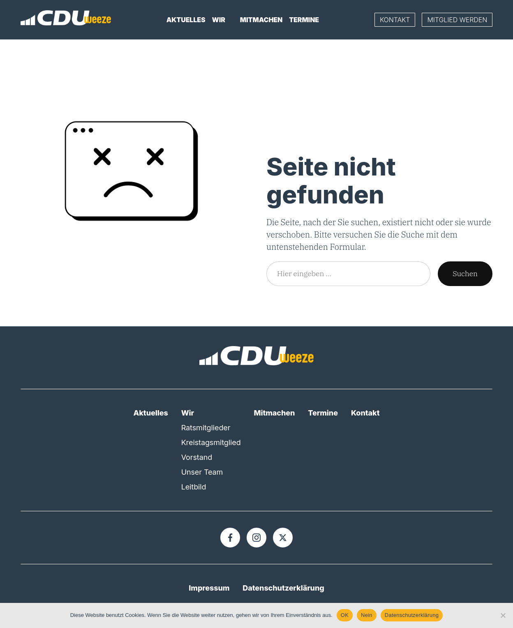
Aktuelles (186, 20)
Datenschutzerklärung (283, 587)
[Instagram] (256, 537)
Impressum (209, 587)
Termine (304, 20)
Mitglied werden (457, 20)
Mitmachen (261, 20)
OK (345, 615)
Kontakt (395, 20)
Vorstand (197, 457)
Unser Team (202, 471)
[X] (283, 537)
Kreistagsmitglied (211, 442)
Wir (218, 20)
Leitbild (193, 486)
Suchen (465, 273)
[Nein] (503, 615)
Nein (366, 615)
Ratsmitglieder (206, 427)
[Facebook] (230, 537)
